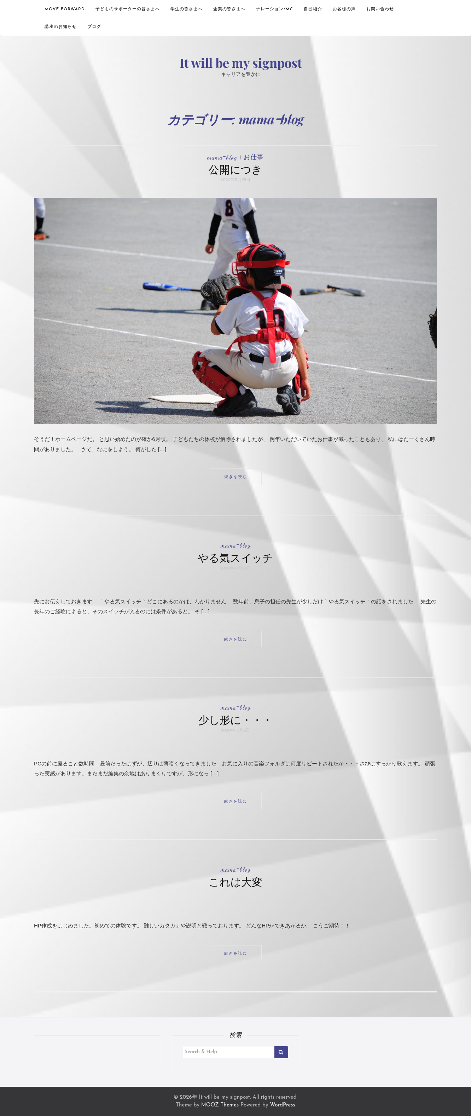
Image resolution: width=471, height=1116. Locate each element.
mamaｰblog (222, 157)
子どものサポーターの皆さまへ (127, 9)
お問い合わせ (380, 9)
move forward (65, 9)
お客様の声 (344, 9)
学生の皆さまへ (186, 9)
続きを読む (235, 477)
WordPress (282, 1105)
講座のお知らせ (61, 27)
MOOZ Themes (220, 1105)
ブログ (94, 27)
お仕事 (254, 157)
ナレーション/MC (274, 9)
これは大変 (235, 882)
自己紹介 (313, 9)
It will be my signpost (241, 62)
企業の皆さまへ (229, 9)
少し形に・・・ (235, 719)
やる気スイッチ (235, 557)
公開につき (235, 169)
